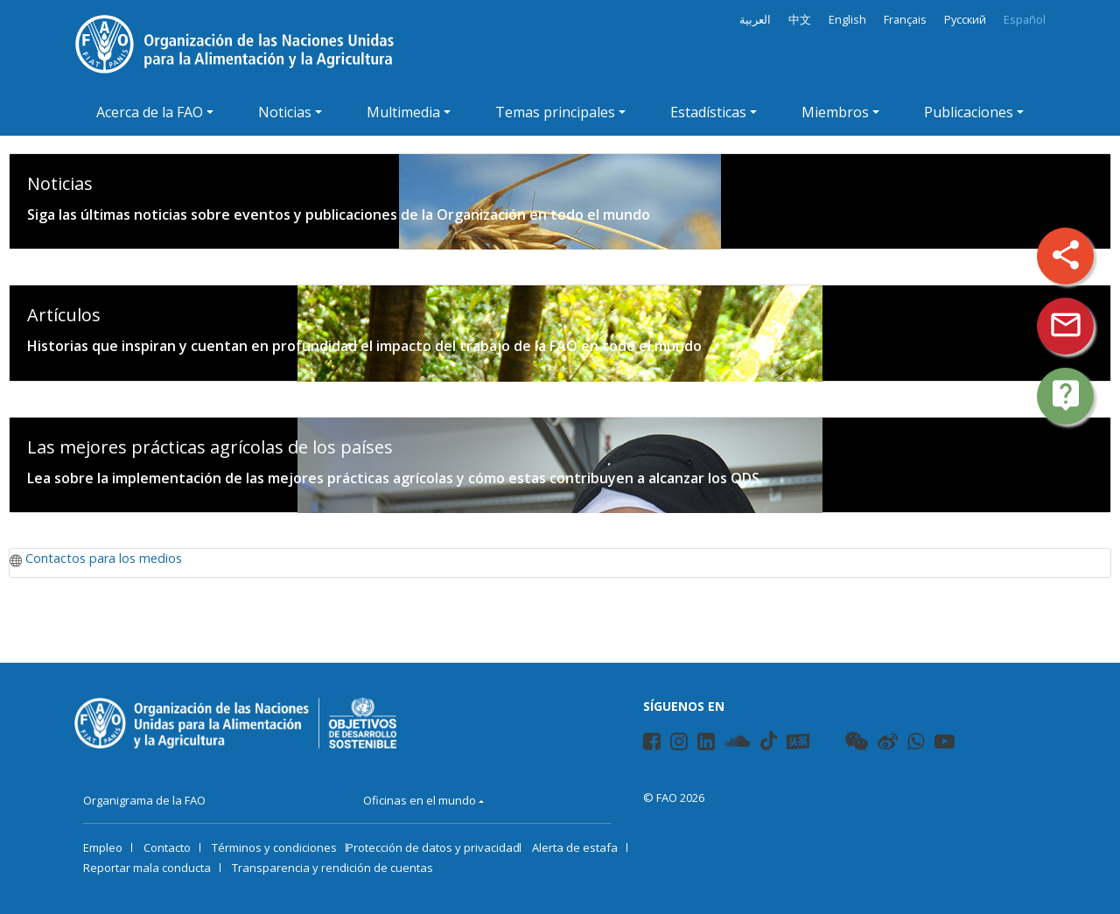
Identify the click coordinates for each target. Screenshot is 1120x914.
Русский (965, 19)
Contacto (167, 847)
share (1065, 254)
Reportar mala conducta (147, 867)
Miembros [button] (835, 112)
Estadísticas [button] (708, 112)
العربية (755, 19)
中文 (799, 19)
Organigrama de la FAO (144, 800)
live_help (1065, 394)
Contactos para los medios (103, 558)
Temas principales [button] (555, 112)
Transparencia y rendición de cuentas (332, 867)
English (847, 19)
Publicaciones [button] (968, 112)
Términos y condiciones (274, 847)
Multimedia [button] (403, 112)
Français (905, 19)
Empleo (102, 847)
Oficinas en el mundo (419, 800)
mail (1065, 324)
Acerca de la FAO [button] (149, 112)
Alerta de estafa (575, 847)
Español (1025, 19)
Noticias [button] (285, 112)
